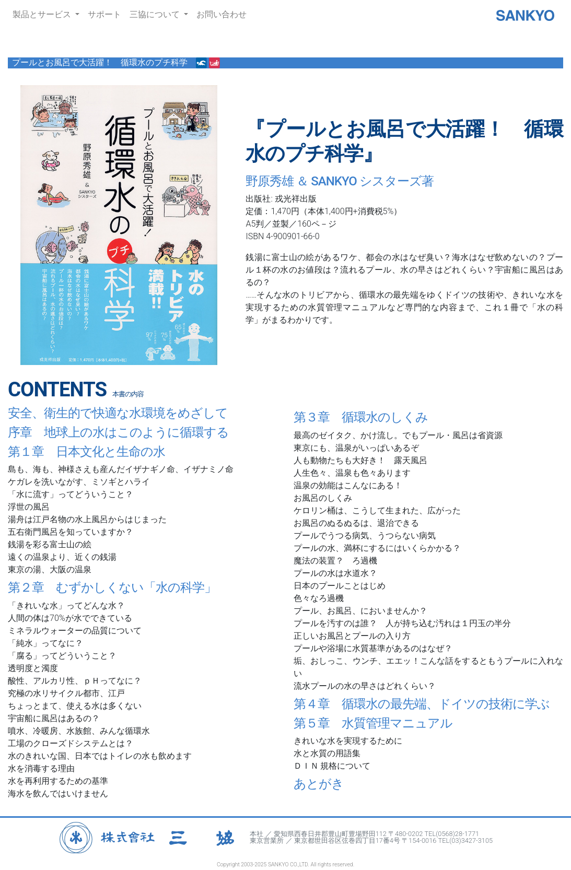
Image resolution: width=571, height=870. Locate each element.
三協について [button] (156, 14)
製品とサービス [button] (43, 14)
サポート (104, 14)
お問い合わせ (221, 14)
